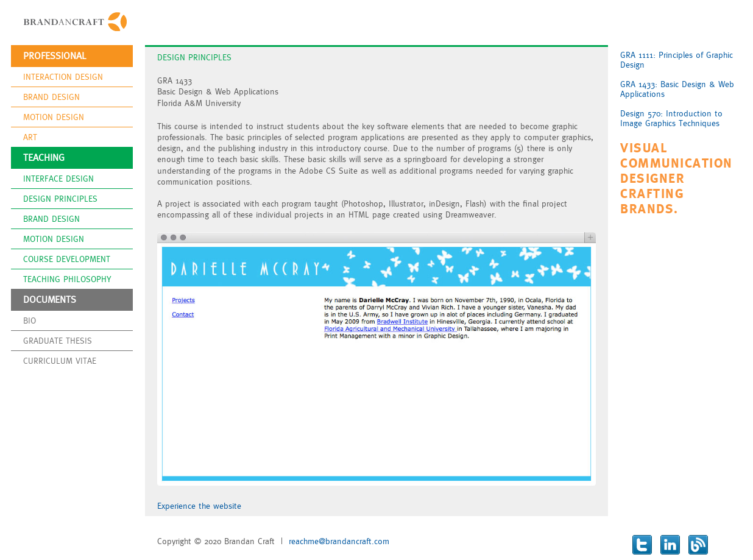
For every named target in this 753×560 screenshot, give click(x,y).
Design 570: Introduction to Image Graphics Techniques (671, 118)
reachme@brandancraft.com (339, 541)
